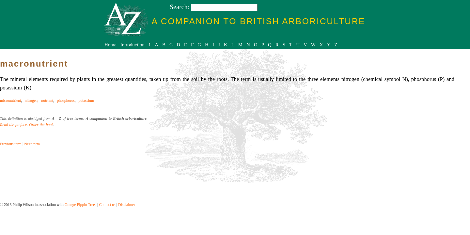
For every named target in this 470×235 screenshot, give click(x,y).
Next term (32, 144)
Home (110, 44)
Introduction (132, 44)
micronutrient (10, 100)
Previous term (11, 144)
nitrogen (31, 100)
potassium (86, 100)
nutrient (47, 100)
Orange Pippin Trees (80, 204)
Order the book (41, 124)
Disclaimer (126, 204)
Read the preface (13, 124)
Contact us (107, 204)
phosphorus (66, 100)
